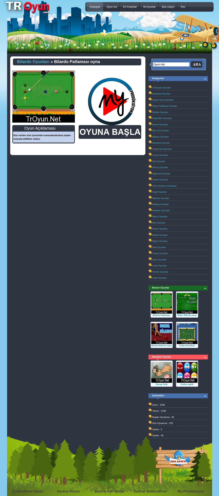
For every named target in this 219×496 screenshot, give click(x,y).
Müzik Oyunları (160, 235)
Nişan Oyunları (160, 241)
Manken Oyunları (161, 210)
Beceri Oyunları (160, 124)
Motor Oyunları (160, 228)
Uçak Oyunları (159, 265)
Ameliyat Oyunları (161, 93)
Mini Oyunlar (158, 222)
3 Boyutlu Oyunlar (161, 87)
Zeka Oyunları (159, 278)
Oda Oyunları (159, 247)
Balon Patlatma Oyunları (164, 106)
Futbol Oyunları (160, 179)
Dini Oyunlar (158, 161)
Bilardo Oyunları (33, 61)
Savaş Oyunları (160, 253)
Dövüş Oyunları (160, 167)
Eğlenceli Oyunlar (161, 173)
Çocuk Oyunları (160, 155)
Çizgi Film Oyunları (162, 149)
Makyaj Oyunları (160, 204)
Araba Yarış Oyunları (163, 100)
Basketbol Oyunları (162, 118)
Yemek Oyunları (160, 272)
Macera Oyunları (160, 198)
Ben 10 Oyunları (160, 130)
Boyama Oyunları (161, 143)
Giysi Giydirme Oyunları (164, 186)
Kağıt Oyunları (159, 192)
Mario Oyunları (159, 216)
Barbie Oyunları (160, 112)
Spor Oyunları (159, 259)
